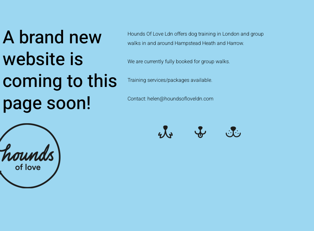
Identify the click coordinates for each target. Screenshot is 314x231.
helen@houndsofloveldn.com (180, 99)
